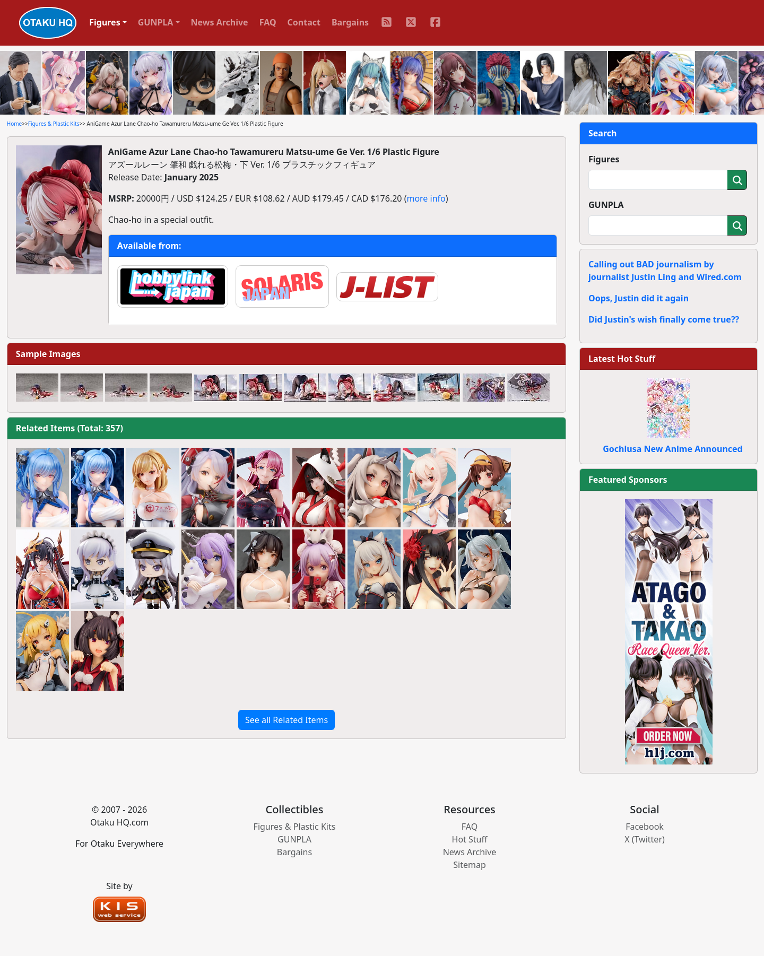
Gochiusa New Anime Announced (672, 449)
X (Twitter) (644, 839)
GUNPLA (606, 205)
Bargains (350, 22)
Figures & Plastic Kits (54, 123)
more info (425, 198)
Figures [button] (104, 22)
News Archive (219, 22)
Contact (304, 22)
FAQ (267, 22)
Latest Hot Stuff (621, 358)
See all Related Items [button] (286, 720)
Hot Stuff (470, 839)
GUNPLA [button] (155, 22)
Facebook (645, 826)
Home (14, 123)
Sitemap (469, 865)
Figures (604, 159)
